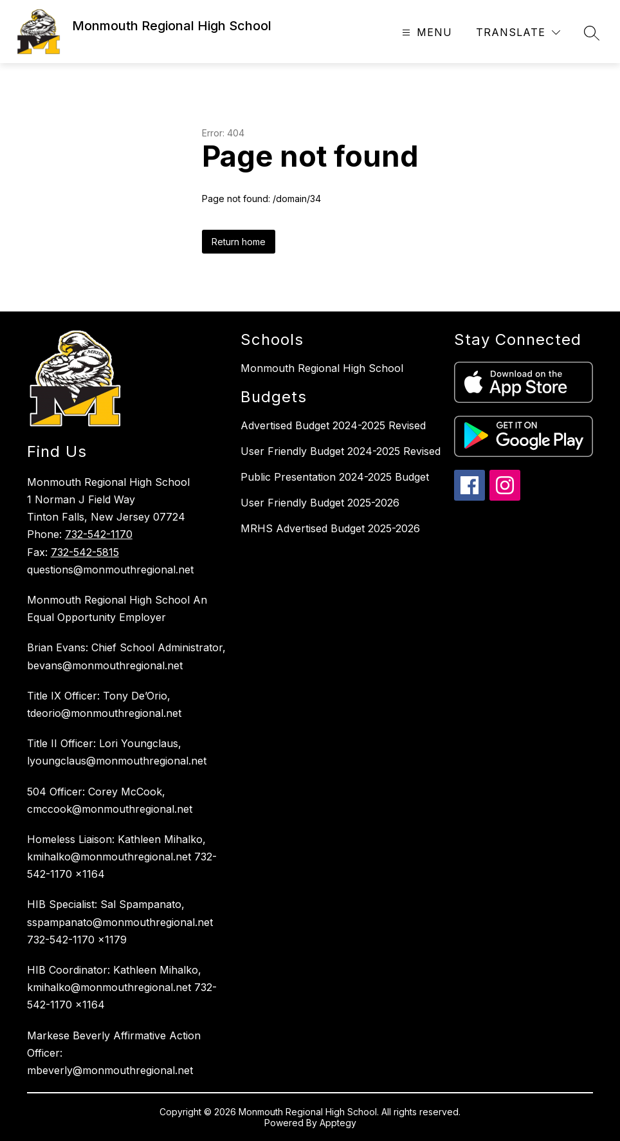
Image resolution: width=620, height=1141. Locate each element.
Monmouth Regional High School (322, 368)
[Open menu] (425, 32)
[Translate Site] (518, 32)
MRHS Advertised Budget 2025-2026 (330, 528)
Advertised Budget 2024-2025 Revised (333, 425)
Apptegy (338, 1122)
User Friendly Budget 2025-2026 (320, 502)
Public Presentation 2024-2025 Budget (335, 476)
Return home (239, 241)
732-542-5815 (85, 552)
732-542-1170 (98, 534)
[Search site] (591, 33)
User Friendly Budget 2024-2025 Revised (341, 451)
